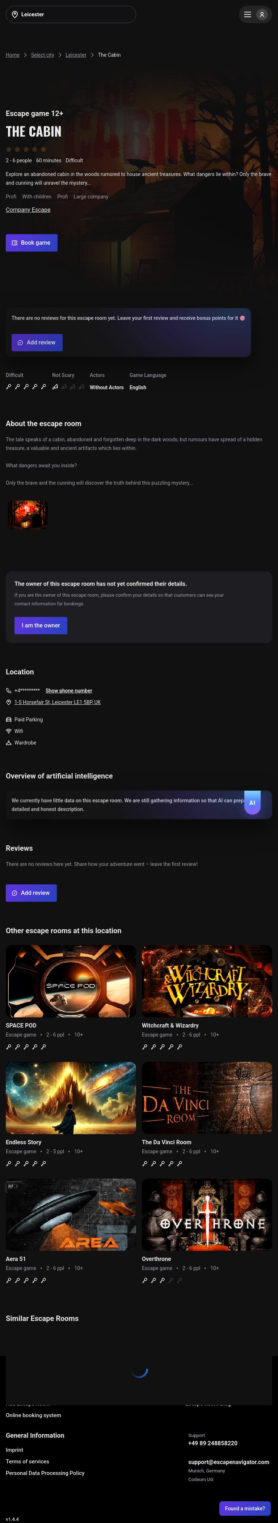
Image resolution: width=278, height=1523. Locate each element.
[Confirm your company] (40, 625)
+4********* (27, 691)
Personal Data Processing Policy (45, 1473)
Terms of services (27, 1461)
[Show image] (28, 515)
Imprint (14, 1450)
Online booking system (33, 1415)
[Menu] (255, 14)
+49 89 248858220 (212, 1443)
